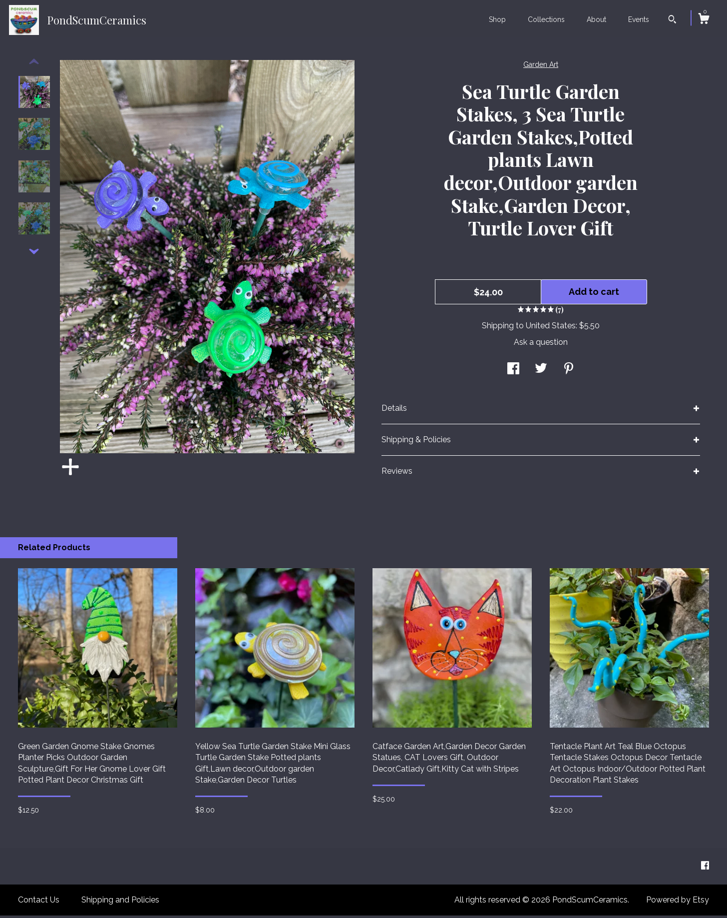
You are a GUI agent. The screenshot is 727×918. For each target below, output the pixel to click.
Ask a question (541, 344)
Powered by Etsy (677, 902)
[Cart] (703, 19)
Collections (546, 19)
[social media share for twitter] (541, 372)
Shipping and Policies (120, 902)
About (596, 19)
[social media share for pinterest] (569, 372)
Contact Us (38, 902)
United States (551, 328)
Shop (497, 19)
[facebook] (705, 868)
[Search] (672, 20)
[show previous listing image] (33, 64)
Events (638, 19)
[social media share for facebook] (513, 372)
